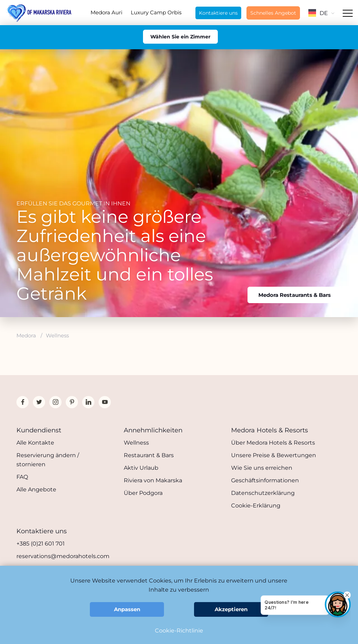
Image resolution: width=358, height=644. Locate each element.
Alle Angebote (36, 489)
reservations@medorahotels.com (62, 556)
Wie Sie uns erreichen (261, 467)
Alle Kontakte (35, 442)
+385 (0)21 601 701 (40, 543)
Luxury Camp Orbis (156, 12)
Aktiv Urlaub (141, 467)
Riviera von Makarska (153, 480)
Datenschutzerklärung (263, 493)
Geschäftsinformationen (265, 480)
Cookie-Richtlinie (179, 630)
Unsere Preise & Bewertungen (273, 455)
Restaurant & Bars (149, 455)
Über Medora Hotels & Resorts (273, 442)
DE (321, 13)
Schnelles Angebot (273, 13)
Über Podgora (143, 493)
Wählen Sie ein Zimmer (180, 37)
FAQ (22, 477)
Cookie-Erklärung (255, 505)
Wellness (136, 442)
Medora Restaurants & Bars (294, 295)
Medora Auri (106, 12)
